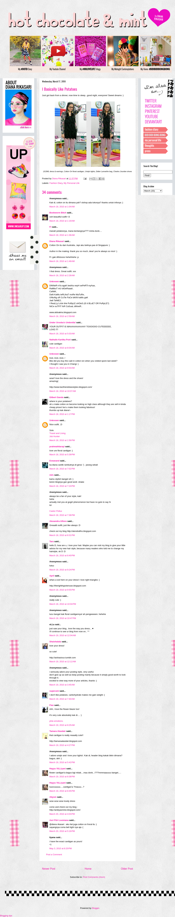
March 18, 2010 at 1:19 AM (62, 221)
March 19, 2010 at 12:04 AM (62, 635)
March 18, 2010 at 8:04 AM (62, 348)
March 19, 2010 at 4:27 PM (62, 745)
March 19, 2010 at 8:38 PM (62, 776)
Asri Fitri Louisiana (59, 820)
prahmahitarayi (57, 446)
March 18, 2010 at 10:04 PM (62, 604)
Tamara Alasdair (57, 731)
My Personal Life (71, 183)
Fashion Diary (56, 183)
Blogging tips (6, 915)
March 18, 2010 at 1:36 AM (62, 235)
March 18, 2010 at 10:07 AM (62, 391)
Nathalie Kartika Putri (60, 339)
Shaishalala (55, 641)
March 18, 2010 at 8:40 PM (62, 555)
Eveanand (54, 460)
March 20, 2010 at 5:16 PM (62, 831)
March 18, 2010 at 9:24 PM (62, 569)
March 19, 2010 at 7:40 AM (62, 699)
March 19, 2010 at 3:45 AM (62, 685)
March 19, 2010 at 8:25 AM (62, 725)
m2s (51, 475)
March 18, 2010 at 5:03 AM (62, 333)
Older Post (127, 868)
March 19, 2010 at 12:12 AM (62, 661)
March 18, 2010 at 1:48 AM (62, 261)
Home (88, 868)
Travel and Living (57, 433)
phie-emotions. (56, 721)
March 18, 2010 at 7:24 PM (62, 486)
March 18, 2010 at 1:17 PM (62, 414)
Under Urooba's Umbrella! (62, 322)
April (51, 576)
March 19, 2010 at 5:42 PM (62, 762)
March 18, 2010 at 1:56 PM (62, 440)
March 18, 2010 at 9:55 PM (62, 590)
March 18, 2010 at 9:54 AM (62, 368)
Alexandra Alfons (58, 521)
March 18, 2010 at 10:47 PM (62, 618)
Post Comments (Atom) (94, 877)
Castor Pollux (55, 511)
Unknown (54, 281)
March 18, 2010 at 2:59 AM (62, 316)
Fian (51, 705)
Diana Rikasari (56, 241)
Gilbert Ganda (56, 397)
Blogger (95, 908)
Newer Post (48, 868)
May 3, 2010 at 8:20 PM (60, 848)
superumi (54, 691)
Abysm (52, 797)
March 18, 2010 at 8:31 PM (62, 535)
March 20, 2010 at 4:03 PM (62, 814)
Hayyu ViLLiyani (57, 768)
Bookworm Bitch (57, 212)
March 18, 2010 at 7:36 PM (62, 515)
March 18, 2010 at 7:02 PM (62, 468)
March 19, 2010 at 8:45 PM (62, 791)
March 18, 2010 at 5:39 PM (62, 454)
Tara (51, 541)
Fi (50, 227)
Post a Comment (54, 854)
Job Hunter (54, 436)
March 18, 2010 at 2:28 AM (62, 275)
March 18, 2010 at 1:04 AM (62, 206)
